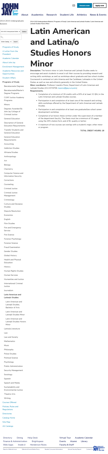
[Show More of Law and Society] (3, 337)
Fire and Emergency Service (12, 229)
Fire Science (9, 234)
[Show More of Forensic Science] (3, 243)
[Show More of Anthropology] (3, 156)
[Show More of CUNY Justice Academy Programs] (3, 97)
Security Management (13, 370)
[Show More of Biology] (3, 165)
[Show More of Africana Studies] (3, 152)
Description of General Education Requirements (14, 124)
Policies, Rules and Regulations (10, 408)
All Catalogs (7, 426)
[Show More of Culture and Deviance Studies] (3, 204)
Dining (20, 437)
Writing (7, 398)
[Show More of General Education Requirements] (3, 137)
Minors (7, 104)
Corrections (9, 180)
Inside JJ (21, 444)
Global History (10, 255)
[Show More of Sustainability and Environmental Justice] (3, 387)
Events (62, 441)
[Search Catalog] (11, 37)
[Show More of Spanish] (3, 379)
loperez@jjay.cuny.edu (67, 88)
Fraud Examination (12, 247)
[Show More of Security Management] (3, 370)
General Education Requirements (12, 138)
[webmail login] (73, 5)
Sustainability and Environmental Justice (13, 388)
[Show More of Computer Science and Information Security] (3, 173)
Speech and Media (12, 383)
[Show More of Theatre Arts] (3, 394)
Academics (37, 14)
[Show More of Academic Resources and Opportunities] (1, 71)
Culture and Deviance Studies (13, 205)
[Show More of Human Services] (3, 275)
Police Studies (10, 353)
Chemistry (8, 169)
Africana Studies (11, 152)
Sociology (8, 374)
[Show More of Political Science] (3, 358)
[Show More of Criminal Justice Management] (3, 193)
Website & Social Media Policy (30, 449)
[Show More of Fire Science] (3, 235)
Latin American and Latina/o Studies (12, 296)
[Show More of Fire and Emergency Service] (3, 227)
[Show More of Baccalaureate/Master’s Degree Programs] (3, 90)
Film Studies (9, 223)
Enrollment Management (13, 66)
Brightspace (37, 441)
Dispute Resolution (12, 211)
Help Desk (33, 437)
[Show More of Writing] (3, 398)
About (24, 14)
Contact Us (89, 449)
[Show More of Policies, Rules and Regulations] (1, 406)
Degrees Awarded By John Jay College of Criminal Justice (13, 111)
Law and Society (11, 337)
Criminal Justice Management (10, 194)
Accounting (9, 144)
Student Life (67, 14)
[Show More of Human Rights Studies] (3, 271)
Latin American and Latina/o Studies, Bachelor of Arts (14, 304)
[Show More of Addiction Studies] (3, 148)
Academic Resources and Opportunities (13, 72)
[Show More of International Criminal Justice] (3, 283)
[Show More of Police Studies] (3, 354)
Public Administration (13, 366)
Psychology (9, 362)
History (7, 266)
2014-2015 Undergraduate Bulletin (41, 22)
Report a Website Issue (10, 449)
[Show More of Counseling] (3, 184)
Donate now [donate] (85, 5)
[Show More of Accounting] (3, 144)
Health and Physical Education (12, 261)
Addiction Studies (11, 148)
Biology (7, 165)
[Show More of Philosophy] (3, 349)
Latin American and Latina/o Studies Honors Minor (16, 322)
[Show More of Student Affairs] (1, 78)
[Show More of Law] (3, 333)
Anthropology (10, 156)
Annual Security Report (74, 449)
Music (6, 345)
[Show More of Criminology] (3, 200)
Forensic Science (11, 243)
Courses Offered (9, 402)
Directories (7, 413)
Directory (7, 437)
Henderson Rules (38, 444)
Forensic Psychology (12, 239)
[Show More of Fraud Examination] (3, 247)
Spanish (7, 378)
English (7, 219)
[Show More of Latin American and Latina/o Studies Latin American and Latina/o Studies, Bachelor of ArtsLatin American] (3, 294)
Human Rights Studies (13, 271)
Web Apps (8, 444)
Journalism (8, 290)
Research (51, 14)
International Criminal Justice (13, 285)
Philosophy (8, 349)
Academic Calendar (10, 58)
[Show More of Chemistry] (3, 169)
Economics (8, 215)
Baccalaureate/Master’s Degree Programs (14, 92)
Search (16, 41)
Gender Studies (10, 251)
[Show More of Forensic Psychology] (3, 239)
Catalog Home (8, 418)
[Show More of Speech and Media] (3, 383)
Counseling (9, 184)
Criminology (9, 200)
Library (84, 441)
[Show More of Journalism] (3, 290)
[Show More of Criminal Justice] (3, 188)
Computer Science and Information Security (13, 174)
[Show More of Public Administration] (3, 366)
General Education (12, 118)
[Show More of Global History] (3, 255)
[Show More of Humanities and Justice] (3, 279)
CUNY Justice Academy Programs (14, 99)
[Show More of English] (3, 219)
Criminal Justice (10, 188)
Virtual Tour (65, 437)
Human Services (11, 275)
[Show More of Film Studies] (3, 223)
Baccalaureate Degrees (14, 86)
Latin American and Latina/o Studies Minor (15, 313)
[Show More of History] (3, 267)
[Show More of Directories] (1, 413)
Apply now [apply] (99, 5)
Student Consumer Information (54, 449)
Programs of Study (10, 47)
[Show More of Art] (3, 161)
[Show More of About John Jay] (1, 62)
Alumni (73, 441)
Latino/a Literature (12, 328)
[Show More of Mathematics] (3, 341)
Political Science (11, 358)
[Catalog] (10, 31)
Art (5, 160)
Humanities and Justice (14, 279)
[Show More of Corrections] (3, 180)
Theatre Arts (9, 394)
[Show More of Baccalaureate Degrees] (3, 86)
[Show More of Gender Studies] (3, 251)
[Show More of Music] (3, 345)
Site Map (6, 422)
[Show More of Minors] (3, 104)
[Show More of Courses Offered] (1, 402)
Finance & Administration (15, 441)
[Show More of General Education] (3, 118)
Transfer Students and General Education (13, 131)
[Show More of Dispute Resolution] (3, 211)
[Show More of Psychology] (3, 362)
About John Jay (8, 62)
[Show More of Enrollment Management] (1, 67)
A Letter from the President (10, 52)
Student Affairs (9, 78)
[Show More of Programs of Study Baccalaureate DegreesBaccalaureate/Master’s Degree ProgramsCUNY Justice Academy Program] (1, 82)
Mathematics (9, 341)
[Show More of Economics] (3, 215)
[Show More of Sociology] (3, 374)
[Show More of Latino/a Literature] (3, 329)
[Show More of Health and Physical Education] (3, 260)
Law (6, 333)
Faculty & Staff (66, 444)
